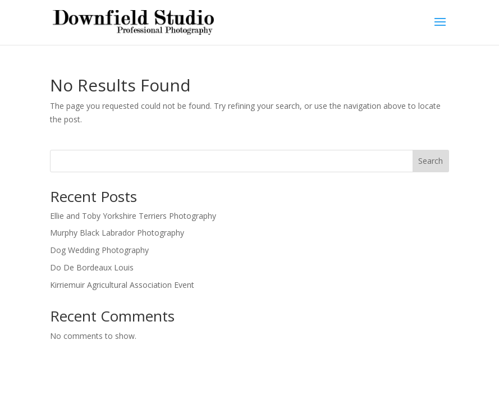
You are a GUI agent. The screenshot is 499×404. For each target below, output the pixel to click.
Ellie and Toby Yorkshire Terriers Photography (133, 215)
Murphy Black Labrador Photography (117, 232)
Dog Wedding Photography (99, 250)
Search (430, 160)
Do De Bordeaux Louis (92, 267)
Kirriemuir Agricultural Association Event (122, 284)
